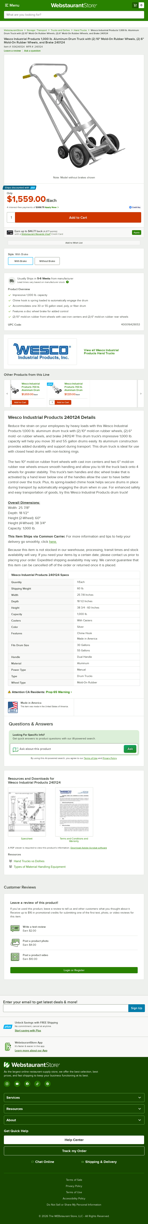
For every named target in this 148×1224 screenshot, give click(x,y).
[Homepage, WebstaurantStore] (74, 5)
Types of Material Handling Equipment (51, 866)
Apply (137, 233)
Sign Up (136, 1008)
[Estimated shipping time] (67, 282)
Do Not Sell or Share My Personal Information (74, 1204)
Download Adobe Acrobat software (88, 847)
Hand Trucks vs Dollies (41, 861)
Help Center (74, 1140)
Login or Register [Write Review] (74, 970)
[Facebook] (27, 1084)
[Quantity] (11, 217)
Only (9, 193)
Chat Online (42, 1162)
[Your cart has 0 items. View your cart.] (138, 5)
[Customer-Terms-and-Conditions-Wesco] (74, 814)
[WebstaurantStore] (52, 1065)
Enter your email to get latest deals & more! (40, 1002)
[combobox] (74, 15)
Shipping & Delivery (99, 1162)
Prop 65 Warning (58, 692)
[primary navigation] (12, 5)
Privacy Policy (110, 758)
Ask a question (32, 50)
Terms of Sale (74, 1180)
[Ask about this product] (74, 748)
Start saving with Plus (28, 1030)
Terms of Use (91, 758)
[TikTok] (37, 1084)
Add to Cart (20, 402)
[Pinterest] (47, 1084)
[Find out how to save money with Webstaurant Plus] (50, 384)
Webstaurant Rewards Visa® (36, 234)
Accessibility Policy (74, 1198)
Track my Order (74, 1151)
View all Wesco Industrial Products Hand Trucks (101, 351)
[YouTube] (17, 1084)
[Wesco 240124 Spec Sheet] (26, 814)
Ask (130, 749)
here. (53, 542)
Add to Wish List (74, 242)
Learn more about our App (31, 1050)
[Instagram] (7, 1084)
